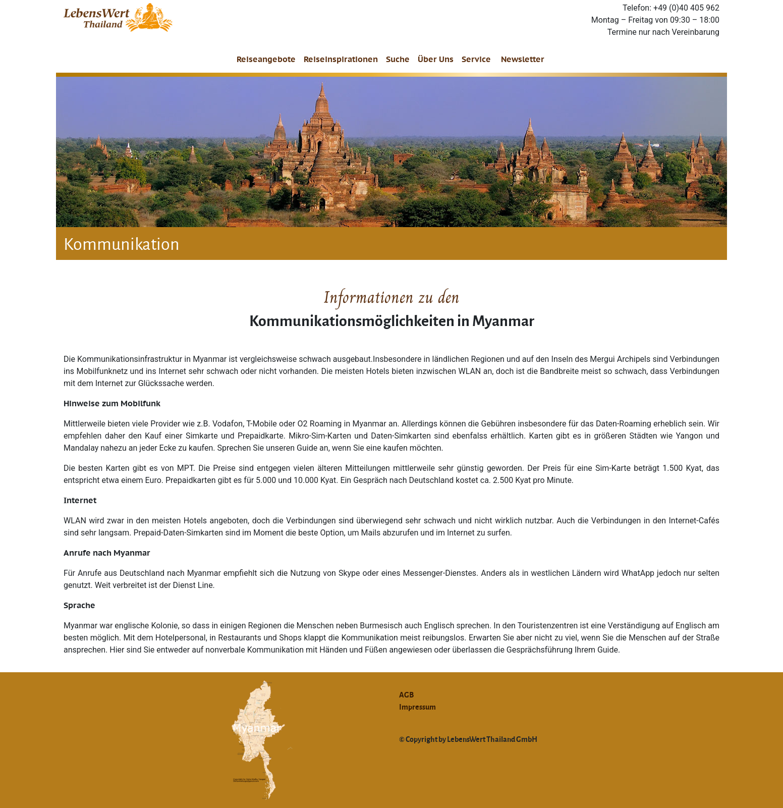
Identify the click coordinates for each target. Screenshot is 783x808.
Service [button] (476, 59)
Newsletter (522, 59)
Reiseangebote (266, 59)
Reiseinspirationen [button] (341, 59)
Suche (398, 59)
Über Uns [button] (436, 59)
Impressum (417, 706)
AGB (406, 694)
